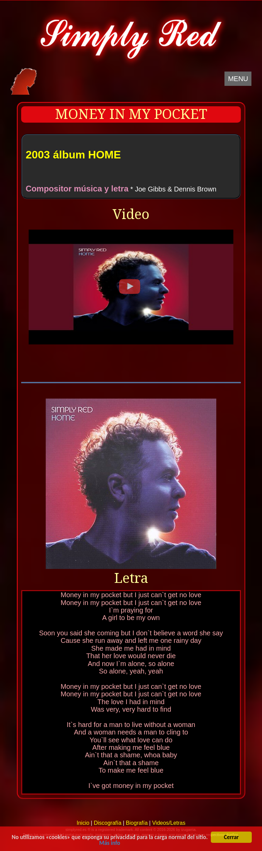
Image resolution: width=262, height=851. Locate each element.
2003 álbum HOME (73, 155)
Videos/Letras (169, 823)
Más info (109, 843)
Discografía (107, 823)
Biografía (137, 823)
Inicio (82, 823)
